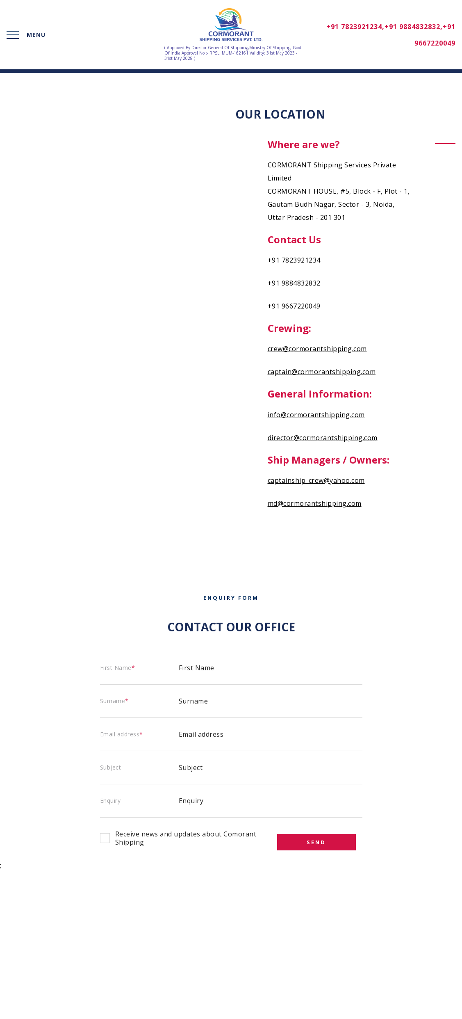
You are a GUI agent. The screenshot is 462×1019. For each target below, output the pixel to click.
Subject (110, 766)
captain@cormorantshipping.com (322, 371)
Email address (121, 732)
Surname (114, 699)
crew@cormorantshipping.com (317, 348)
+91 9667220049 (294, 306)
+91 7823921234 (294, 260)
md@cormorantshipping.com (315, 503)
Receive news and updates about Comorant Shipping (186, 836)
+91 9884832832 (294, 283)
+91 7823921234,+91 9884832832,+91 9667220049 (390, 35)
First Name (117, 666)
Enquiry (110, 799)
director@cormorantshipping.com (323, 437)
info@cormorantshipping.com (316, 414)
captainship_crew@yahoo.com (316, 480)
